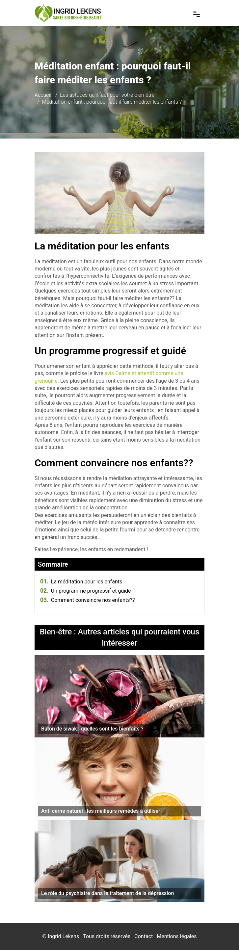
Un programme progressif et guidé (85, 591)
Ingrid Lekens (63, 936)
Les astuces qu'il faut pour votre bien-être (107, 95)
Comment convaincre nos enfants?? (87, 600)
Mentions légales (177, 936)
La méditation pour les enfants (81, 581)
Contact (143, 936)
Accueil (43, 95)
